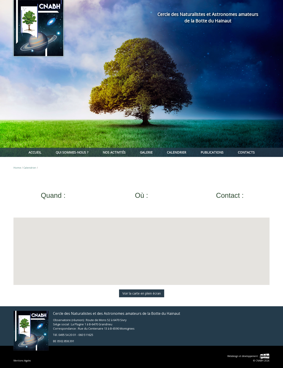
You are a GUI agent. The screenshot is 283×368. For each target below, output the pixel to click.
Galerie (146, 152)
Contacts (246, 152)
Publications (212, 152)
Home (17, 167)
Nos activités (114, 152)
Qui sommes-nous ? (72, 152)
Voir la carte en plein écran (141, 293)
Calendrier (176, 152)
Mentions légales (22, 360)
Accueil (35, 152)
